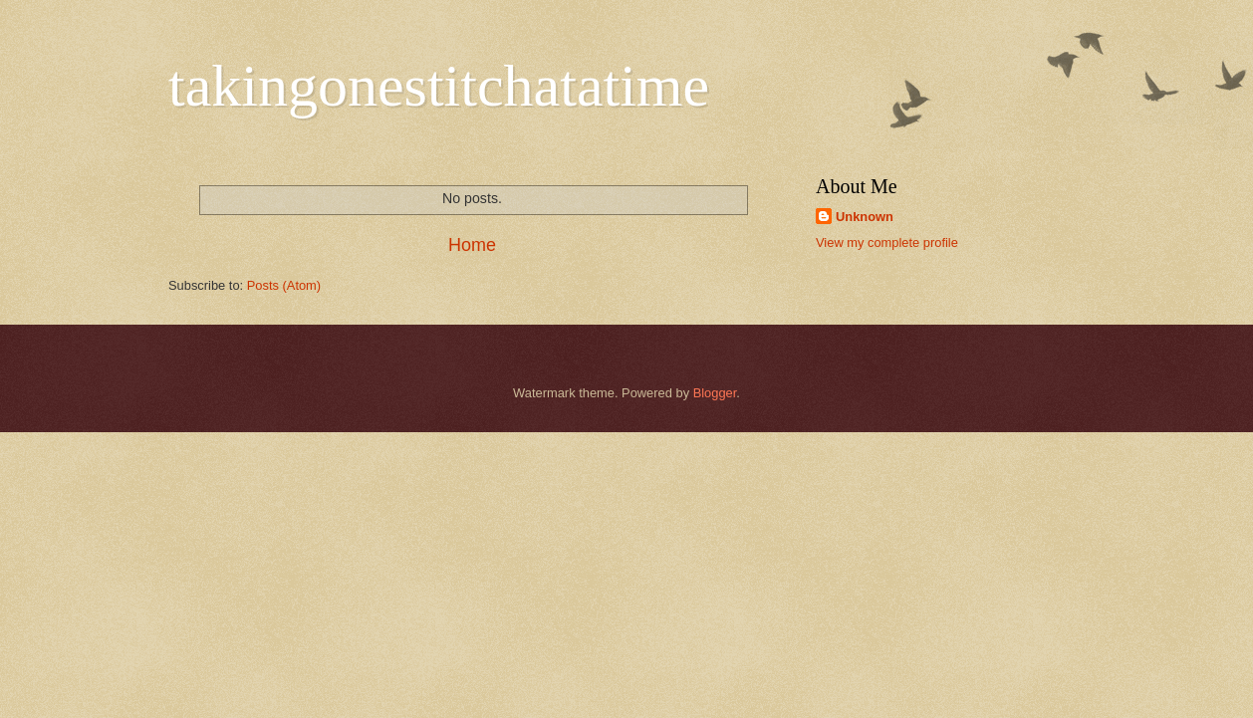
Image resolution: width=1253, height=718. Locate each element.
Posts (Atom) (284, 285)
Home (472, 245)
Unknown (864, 216)
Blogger (715, 392)
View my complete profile (887, 242)
